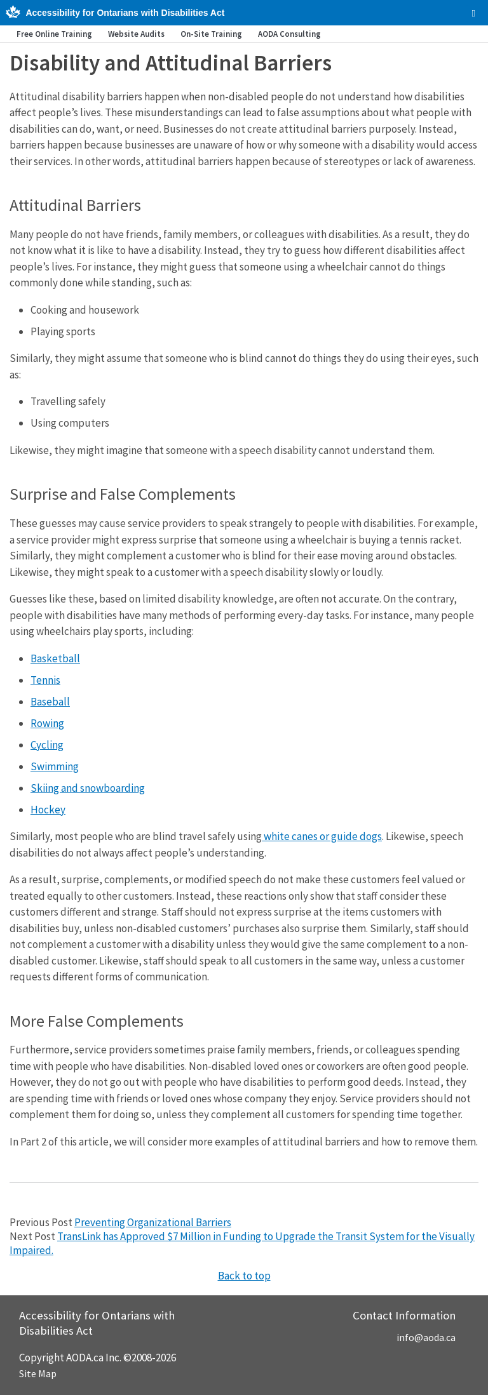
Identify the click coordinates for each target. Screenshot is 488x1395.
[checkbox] (474, 13)
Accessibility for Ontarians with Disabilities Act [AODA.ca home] (124, 13)
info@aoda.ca (426, 1337)
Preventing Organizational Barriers (152, 1222)
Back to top (244, 1276)
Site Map (38, 1373)
